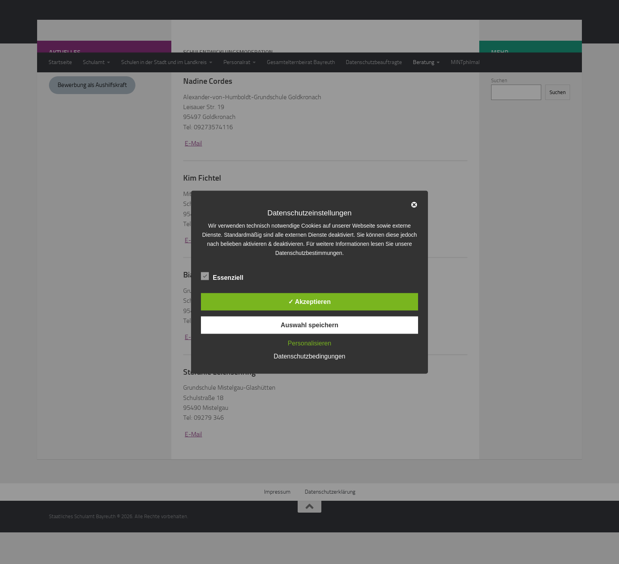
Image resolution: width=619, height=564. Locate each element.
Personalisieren (309, 343)
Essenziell (222, 276)
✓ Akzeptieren (309, 301)
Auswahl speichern (309, 324)
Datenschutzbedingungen (309, 356)
